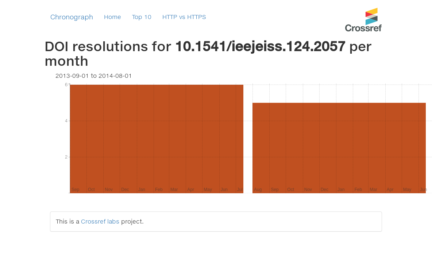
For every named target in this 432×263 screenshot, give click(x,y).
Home (112, 16)
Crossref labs (100, 221)
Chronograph (71, 17)
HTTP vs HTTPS (184, 16)
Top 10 (141, 16)
